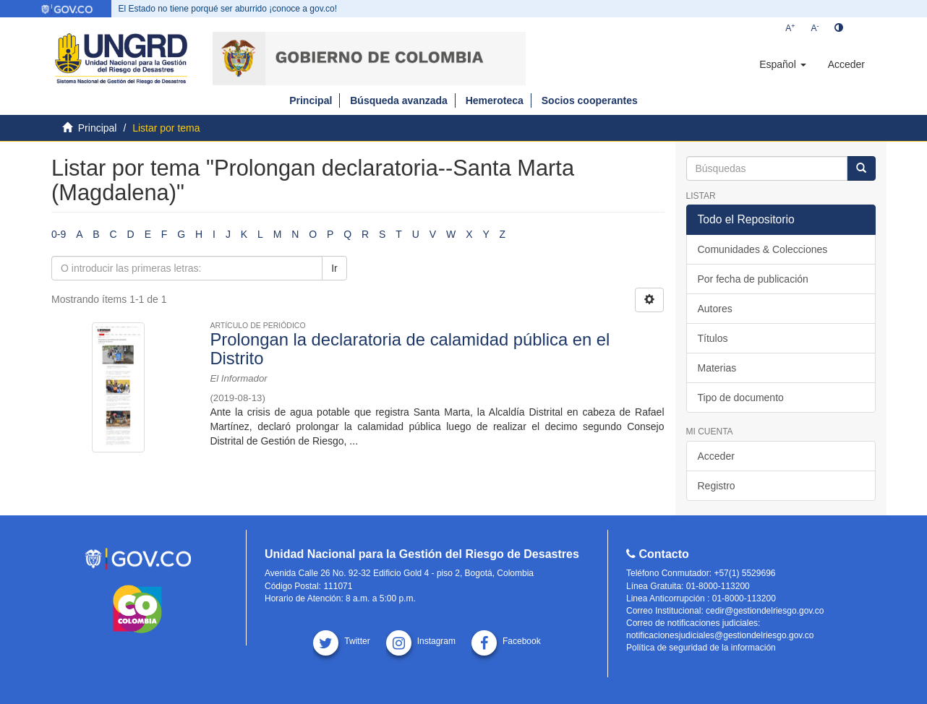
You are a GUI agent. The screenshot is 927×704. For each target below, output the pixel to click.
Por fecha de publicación (753, 279)
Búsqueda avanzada (399, 100)
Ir (334, 268)
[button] (782, 64)
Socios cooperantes (590, 100)
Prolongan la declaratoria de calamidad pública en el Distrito (410, 349)
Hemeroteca (495, 100)
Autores (715, 308)
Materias (717, 368)
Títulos (713, 338)
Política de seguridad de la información (701, 648)
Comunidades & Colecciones (763, 249)
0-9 (58, 234)
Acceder (716, 456)
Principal (310, 100)
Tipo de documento (741, 397)
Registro (716, 485)
